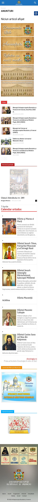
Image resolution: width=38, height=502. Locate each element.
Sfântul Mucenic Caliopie (24, 311)
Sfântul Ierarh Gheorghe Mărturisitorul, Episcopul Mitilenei (26, 274)
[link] (3, 3)
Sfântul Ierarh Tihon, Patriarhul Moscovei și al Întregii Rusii (27, 246)
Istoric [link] (4, 494)
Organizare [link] (16, 494)
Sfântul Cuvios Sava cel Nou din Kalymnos (26, 337)
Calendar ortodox (11, 209)
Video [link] (4, 102)
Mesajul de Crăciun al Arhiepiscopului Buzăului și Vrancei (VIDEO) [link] (24, 130)
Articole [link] (24, 494)
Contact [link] (24, 496)
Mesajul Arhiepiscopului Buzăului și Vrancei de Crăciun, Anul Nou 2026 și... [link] (24, 110)
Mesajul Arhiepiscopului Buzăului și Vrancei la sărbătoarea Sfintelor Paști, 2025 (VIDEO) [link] (24, 120)
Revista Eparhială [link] (7, 165)
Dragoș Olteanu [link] (5, 200)
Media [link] (13, 496)
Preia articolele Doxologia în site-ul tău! (20, 361)
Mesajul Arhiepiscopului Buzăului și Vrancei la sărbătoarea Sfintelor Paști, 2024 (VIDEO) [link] (24, 151)
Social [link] (18, 496)
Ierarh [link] (9, 494)
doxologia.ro (32, 359)
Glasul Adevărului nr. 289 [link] (12, 198)
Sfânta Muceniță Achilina (17, 299)
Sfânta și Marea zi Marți (25, 220)
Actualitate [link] (31, 494)
